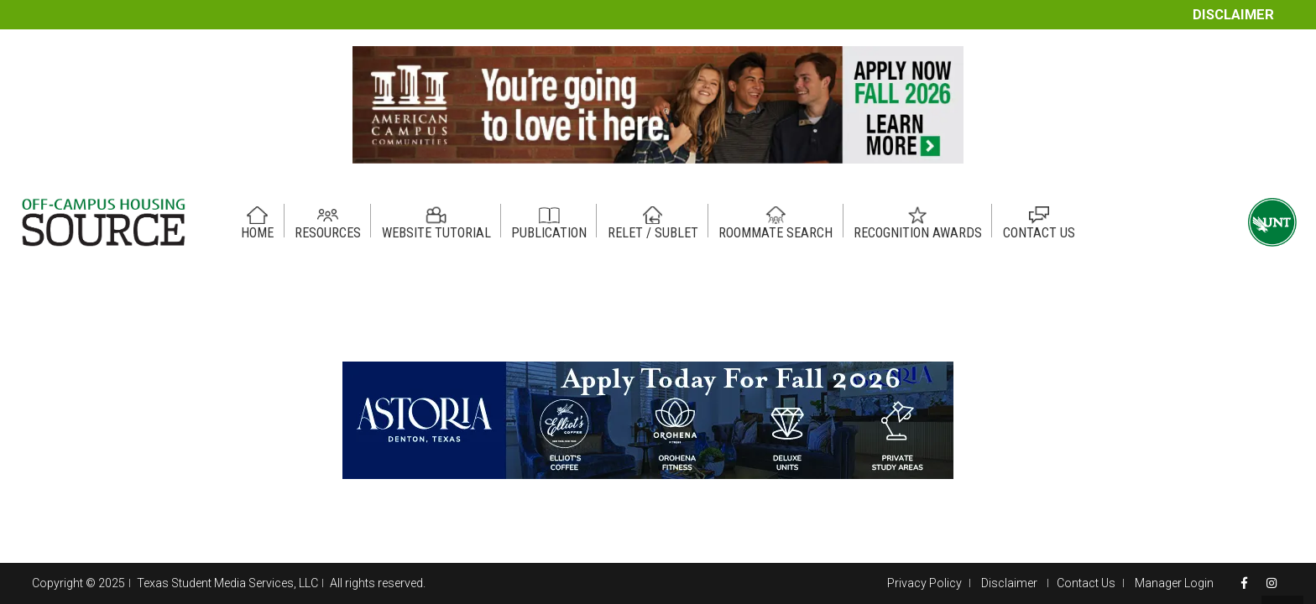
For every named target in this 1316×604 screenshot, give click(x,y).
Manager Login (1174, 583)
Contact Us (1086, 583)
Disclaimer (1233, 15)
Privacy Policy (924, 583)
